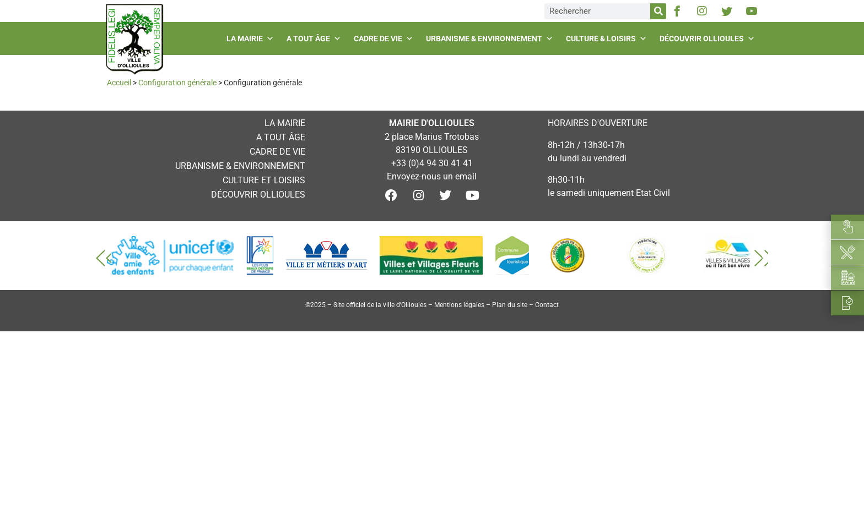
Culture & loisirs (608, 38)
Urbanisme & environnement (491, 38)
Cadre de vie (385, 38)
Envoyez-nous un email (432, 176)
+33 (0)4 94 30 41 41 (432, 163)
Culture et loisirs (264, 180)
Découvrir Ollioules (709, 38)
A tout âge (315, 38)
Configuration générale (177, 82)
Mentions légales (459, 305)
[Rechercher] (658, 11)
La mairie (251, 38)
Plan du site (509, 305)
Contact (547, 305)
